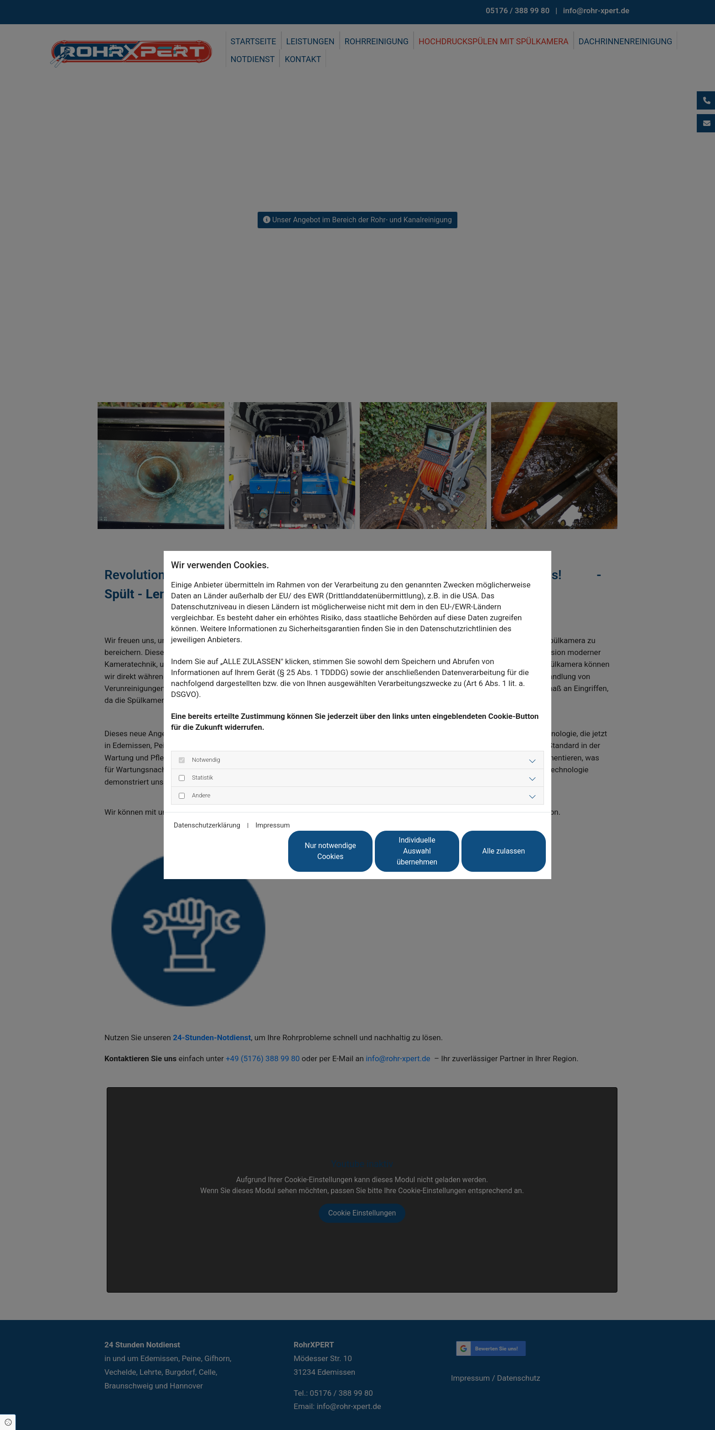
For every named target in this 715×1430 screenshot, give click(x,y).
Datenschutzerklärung (207, 825)
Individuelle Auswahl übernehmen (417, 851)
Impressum (272, 825)
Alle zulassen (503, 851)
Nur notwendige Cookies (330, 851)
